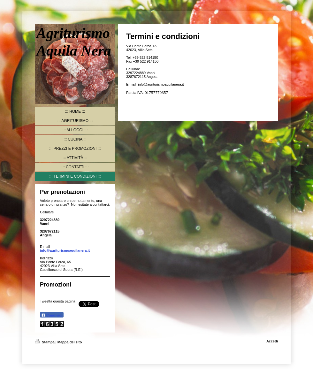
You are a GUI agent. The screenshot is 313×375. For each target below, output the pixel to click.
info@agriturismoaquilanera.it (65, 250)
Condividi (51, 315)
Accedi (272, 341)
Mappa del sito (69, 342)
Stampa (45, 342)
